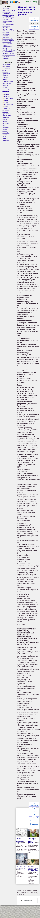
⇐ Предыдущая (34, 19)
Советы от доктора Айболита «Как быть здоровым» (8, 31)
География (5, 77)
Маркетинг (5, 94)
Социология (5, 123)
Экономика (5, 140)
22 (30, 821)
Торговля (5, 129)
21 (37, 818)
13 (30, 808)
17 (30, 814)
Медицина (5, 100)
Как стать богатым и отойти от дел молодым (8, 26)
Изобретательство (7, 81)
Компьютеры (6, 89)
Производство (6, 115)
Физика (4, 131)
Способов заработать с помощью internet (8, 50)
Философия (5, 133)
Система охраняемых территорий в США (20, 840)
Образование (6, 108)
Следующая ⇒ (34, 27)
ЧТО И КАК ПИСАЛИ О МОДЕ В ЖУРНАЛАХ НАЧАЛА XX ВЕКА (33, 869)
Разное (4, 119)
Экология (5, 138)
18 (34, 814)
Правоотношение (7, 114)
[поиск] (28, 900)
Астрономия (6, 68)
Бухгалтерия (6, 73)
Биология (5, 72)
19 (30, 818)
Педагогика (5, 110)
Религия (4, 121)
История (4, 87)
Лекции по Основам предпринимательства (8, 54)
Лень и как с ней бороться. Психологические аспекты (7, 46)
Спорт (4, 125)
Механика (5, 106)
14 (34, 808)
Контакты (34, 1)
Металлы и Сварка (7, 104)
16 (34, 811)
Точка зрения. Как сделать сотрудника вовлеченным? (8, 40)
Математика (6, 96)
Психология (5, 117)
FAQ (36, 2)
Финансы (5, 135)
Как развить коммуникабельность (8, 9)
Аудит (4, 70)
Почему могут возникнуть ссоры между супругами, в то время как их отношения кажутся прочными (8, 15)
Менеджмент (6, 102)
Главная (27, 1)
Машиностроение (7, 98)
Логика (4, 93)
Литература (5, 91)
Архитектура (6, 66)
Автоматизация (6, 64)
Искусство (5, 85)
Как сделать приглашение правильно (6, 35)
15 (30, 811)
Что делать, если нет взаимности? (21, 867)
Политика (5, 112)
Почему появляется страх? (8, 21)
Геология (5, 79)
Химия (4, 136)
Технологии (5, 127)
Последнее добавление (5, 57)
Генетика (5, 75)
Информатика (6, 83)
